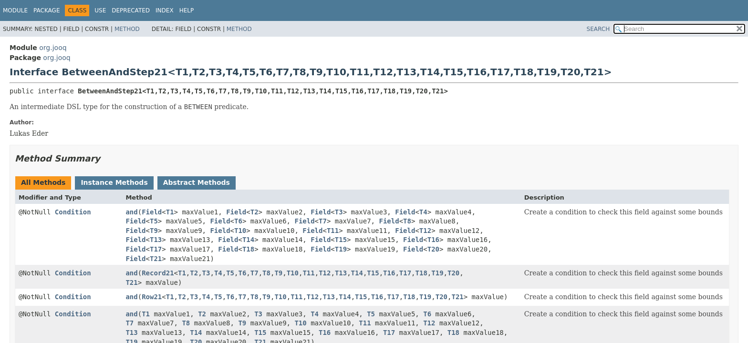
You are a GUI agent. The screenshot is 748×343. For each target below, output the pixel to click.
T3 (339, 212)
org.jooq (52, 47)
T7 (323, 221)
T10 (240, 230)
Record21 (158, 273)
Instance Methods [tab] (114, 182)
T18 (248, 249)
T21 (156, 258)
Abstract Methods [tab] (196, 182)
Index (165, 10)
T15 (341, 239)
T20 (433, 249)
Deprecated (131, 10)
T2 (254, 212)
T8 (407, 221)
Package (46, 10)
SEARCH (598, 29)
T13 (156, 239)
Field (152, 212)
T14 (248, 239)
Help (186, 10)
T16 (433, 239)
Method (127, 29)
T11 (333, 230)
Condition (73, 212)
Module (15, 10)
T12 (425, 230)
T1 (170, 212)
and (131, 212)
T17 (156, 249)
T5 (154, 221)
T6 (238, 221)
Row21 (152, 297)
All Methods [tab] (43, 182)
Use (100, 10)
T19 (341, 249)
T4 (423, 212)
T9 (154, 230)
